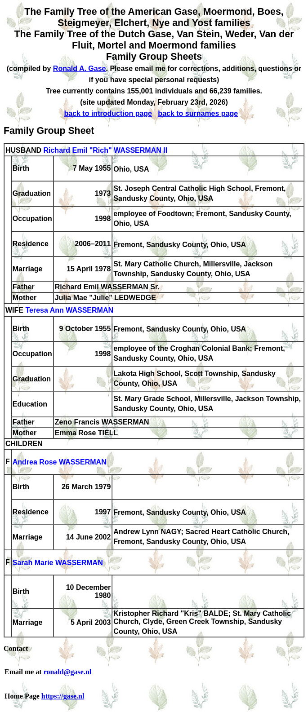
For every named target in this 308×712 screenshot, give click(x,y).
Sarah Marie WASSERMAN (58, 563)
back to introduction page (108, 113)
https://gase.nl (63, 696)
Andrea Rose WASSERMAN (60, 462)
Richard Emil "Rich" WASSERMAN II (105, 150)
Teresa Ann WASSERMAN (69, 310)
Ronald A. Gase (79, 68)
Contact (16, 648)
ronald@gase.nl (68, 672)
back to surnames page (198, 113)
